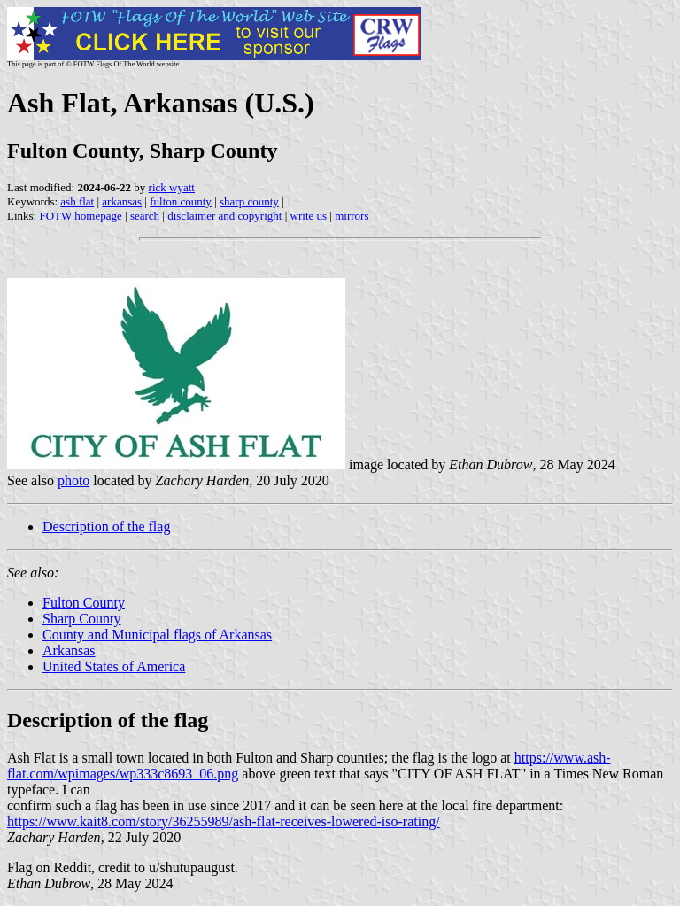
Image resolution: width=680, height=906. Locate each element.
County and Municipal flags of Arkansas (157, 634)
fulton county (181, 201)
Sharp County (81, 618)
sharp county (249, 201)
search (144, 215)
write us (309, 215)
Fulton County (83, 602)
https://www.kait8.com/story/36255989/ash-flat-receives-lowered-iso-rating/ (223, 821)
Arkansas (69, 650)
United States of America (113, 666)
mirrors (351, 215)
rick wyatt (172, 187)
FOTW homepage (80, 215)
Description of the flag (106, 526)
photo (73, 480)
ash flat (77, 201)
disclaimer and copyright (224, 215)
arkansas (122, 201)
